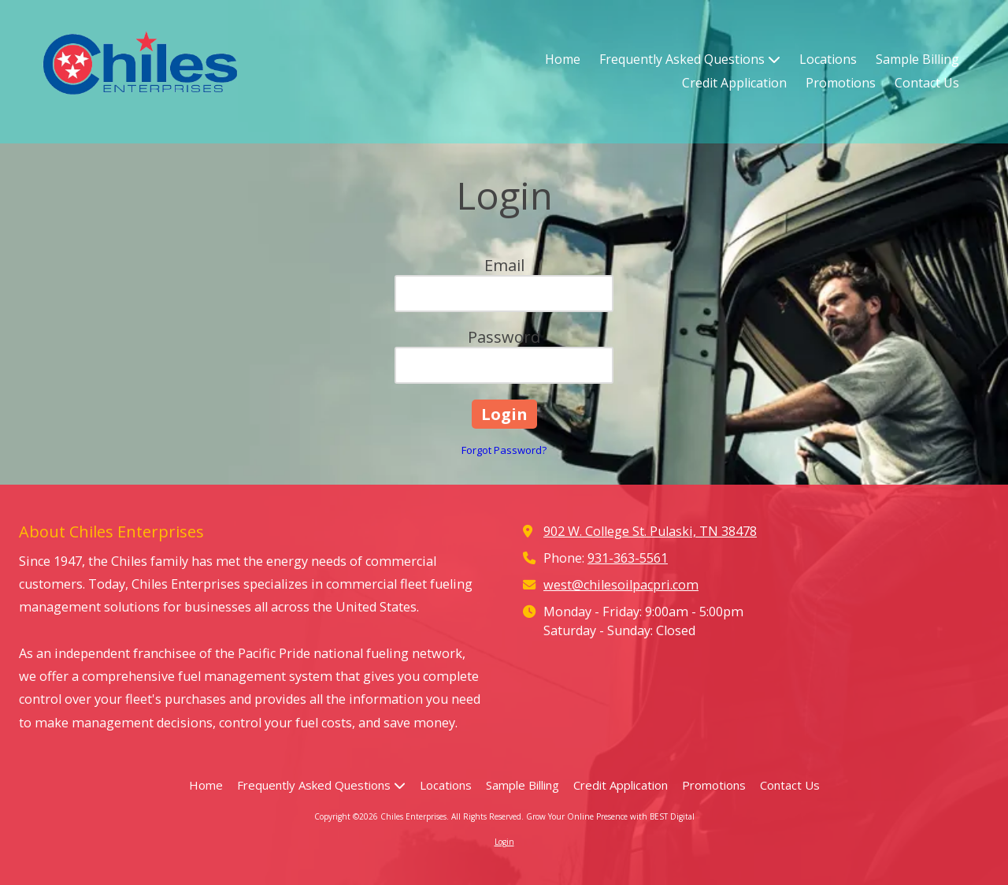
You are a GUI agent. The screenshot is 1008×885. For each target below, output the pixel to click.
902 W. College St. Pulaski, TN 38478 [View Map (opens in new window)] (650, 531)
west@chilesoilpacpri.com (621, 584)
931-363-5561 (627, 558)
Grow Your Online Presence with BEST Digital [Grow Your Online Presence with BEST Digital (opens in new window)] (610, 816)
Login (504, 841)
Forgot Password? (504, 450)
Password (504, 337)
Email (504, 265)
